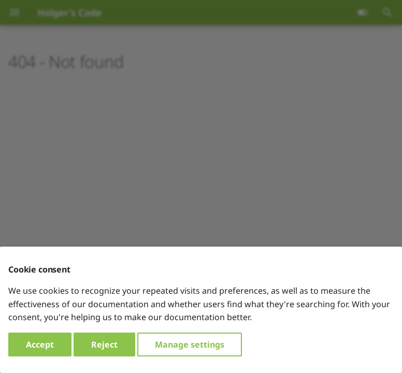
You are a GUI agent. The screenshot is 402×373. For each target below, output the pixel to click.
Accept (40, 344)
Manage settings (189, 344)
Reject (104, 344)
